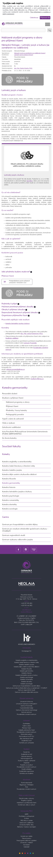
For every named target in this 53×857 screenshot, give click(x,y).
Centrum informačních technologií (26, 710)
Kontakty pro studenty (26, 773)
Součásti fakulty (11, 446)
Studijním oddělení (11, 338)
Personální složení (9, 394)
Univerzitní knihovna (26, 701)
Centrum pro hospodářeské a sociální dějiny (26, 686)
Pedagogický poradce (15, 414)
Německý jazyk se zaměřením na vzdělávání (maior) (29, 53)
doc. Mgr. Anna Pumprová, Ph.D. (32, 333)
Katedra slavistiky (9, 504)
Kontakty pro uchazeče (26, 742)
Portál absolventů (26, 782)
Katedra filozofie (9, 479)
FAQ (26, 787)
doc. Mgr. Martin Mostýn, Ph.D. (23, 68)
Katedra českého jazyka (12, 470)
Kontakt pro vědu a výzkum (26, 805)
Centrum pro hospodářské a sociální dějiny (20, 524)
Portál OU (26, 752)
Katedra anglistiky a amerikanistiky (17, 462)
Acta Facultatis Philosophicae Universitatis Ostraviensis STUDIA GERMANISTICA (25, 433)
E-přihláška (26, 723)
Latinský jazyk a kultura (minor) (23, 55)
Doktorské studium (26, 734)
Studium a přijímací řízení (12, 398)
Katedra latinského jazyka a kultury (17, 323)
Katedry (6, 454)
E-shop (26, 818)
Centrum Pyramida (29, 343)
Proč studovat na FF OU (26, 736)
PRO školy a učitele (27, 820)
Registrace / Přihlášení (26, 785)
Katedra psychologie (10, 496)
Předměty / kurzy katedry (16, 410)
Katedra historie (8, 487)
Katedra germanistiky (15, 387)
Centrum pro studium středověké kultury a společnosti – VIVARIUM (26, 688)
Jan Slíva (30, 181)
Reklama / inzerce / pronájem (26, 827)
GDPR (26, 814)
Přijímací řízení (12, 406)
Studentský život (27, 740)
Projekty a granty (26, 800)
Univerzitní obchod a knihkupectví (26, 703)
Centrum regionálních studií (13, 535)
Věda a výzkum (8, 423)
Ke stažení (26, 844)
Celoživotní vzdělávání (11, 427)
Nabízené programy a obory (17, 402)
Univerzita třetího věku (26, 824)
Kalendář (26, 847)
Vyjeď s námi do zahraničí (13, 419)
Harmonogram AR (26, 758)
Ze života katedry (9, 438)
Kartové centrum (26, 712)
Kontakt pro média (26, 836)
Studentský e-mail (26, 754)
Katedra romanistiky (10, 500)
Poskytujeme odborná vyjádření (26, 840)
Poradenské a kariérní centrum (26, 714)
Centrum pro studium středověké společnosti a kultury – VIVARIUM (25, 530)
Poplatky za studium (26, 765)
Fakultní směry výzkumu (26, 798)
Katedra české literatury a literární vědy (18, 466)
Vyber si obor (26, 726)
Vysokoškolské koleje (26, 708)
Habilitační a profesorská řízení (26, 802)
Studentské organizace (26, 771)
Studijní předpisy (27, 769)
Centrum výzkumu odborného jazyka (17, 540)
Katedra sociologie (10, 509)
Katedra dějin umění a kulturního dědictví (19, 474)
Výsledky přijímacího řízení (26, 730)
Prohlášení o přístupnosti (26, 816)
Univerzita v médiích (26, 842)
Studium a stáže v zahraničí (26, 760)
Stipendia (26, 763)
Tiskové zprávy (26, 838)
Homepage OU (26, 651)
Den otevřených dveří (26, 738)
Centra (5, 517)
